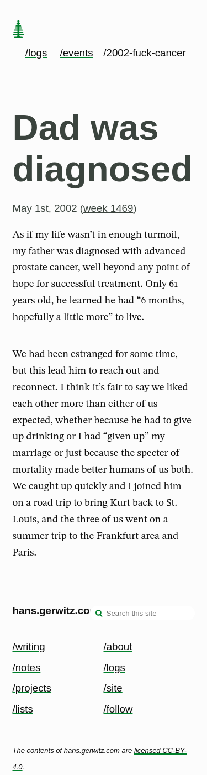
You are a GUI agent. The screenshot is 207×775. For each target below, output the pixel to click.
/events (76, 53)
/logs (36, 53)
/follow (118, 709)
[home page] (18, 30)
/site (113, 688)
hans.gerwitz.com (56, 610)
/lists (23, 709)
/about (118, 646)
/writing (29, 646)
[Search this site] (142, 613)
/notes (27, 667)
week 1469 (108, 208)
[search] (99, 614)
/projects (32, 688)
